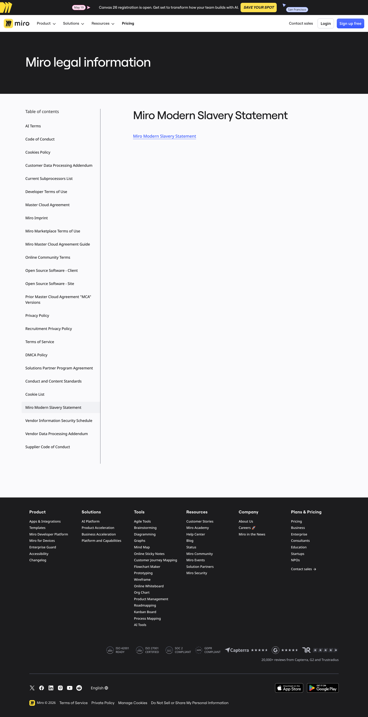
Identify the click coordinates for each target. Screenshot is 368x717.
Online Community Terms (47, 257)
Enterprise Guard (42, 547)
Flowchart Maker (147, 567)
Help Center (195, 534)
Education (299, 547)
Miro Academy (197, 528)
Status (191, 547)
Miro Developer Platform (48, 534)
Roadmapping (145, 605)
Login (326, 23)
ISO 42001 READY (122, 650)
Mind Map (142, 547)
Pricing (128, 23)
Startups (297, 554)
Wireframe (142, 579)
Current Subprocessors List (49, 178)
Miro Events (195, 560)
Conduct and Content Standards (53, 381)
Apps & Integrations (45, 521)
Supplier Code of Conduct (47, 446)
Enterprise (299, 534)
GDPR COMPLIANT (212, 650)
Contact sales (301, 23)
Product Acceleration (98, 528)
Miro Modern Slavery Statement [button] (53, 407)
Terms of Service (39, 341)
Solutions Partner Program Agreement (59, 368)
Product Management (151, 599)
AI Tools (140, 625)
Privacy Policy (37, 315)
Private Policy (103, 703)
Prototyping (143, 573)
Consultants (300, 541)
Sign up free (350, 23)
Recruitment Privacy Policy (48, 328)
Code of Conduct (39, 139)
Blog (189, 541)
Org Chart (142, 592)
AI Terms (33, 126)
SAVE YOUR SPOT (258, 7)
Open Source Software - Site (49, 283)
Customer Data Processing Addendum (58, 165)
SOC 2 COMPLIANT (183, 650)
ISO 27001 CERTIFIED (152, 650)
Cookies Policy (37, 152)
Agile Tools (142, 521)
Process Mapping (147, 618)
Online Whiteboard (149, 586)
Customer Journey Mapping (155, 560)
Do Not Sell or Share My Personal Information (189, 703)
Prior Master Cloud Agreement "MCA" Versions (58, 299)
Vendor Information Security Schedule (58, 420)
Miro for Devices (42, 541)
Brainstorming (145, 528)
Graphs (139, 541)
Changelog (37, 560)
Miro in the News (252, 534)
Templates (37, 528)
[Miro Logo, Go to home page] (16, 23)
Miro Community (199, 554)
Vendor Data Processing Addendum (56, 433)
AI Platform (91, 521)
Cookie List (34, 394)
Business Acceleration (99, 534)
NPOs (295, 560)
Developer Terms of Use (46, 191)
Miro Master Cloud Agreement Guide (57, 244)
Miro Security (196, 573)
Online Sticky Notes (149, 554)
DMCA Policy (36, 354)
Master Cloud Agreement (47, 204)
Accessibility (38, 554)
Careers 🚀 (247, 528)
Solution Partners (200, 567)
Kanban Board (145, 612)
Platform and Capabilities (101, 541)
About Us (246, 521)
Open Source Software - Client (51, 270)
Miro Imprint (36, 217)
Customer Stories (199, 521)
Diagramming (145, 534)
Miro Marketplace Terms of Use (52, 231)
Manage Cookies (132, 703)
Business (298, 528)
